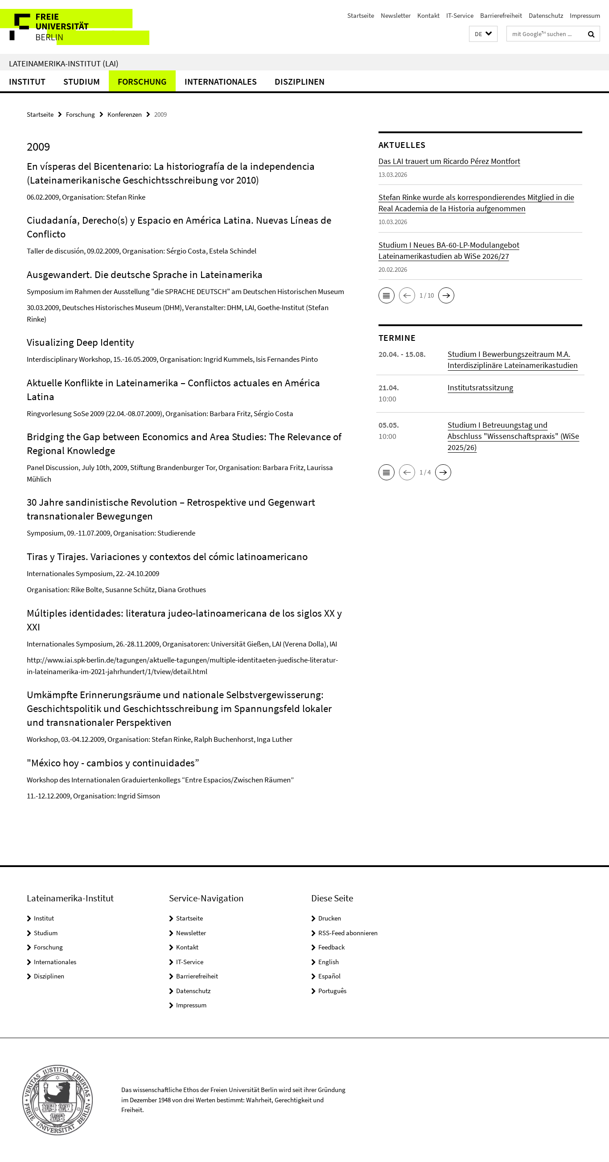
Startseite (360, 15)
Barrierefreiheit (501, 15)
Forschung (142, 81)
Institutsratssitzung (480, 387)
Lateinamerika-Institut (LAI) (64, 63)
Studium (81, 81)
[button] (483, 34)
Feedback (331, 947)
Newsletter (396, 15)
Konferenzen (124, 114)
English (328, 961)
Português (332, 990)
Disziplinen (300, 81)
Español (329, 976)
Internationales (221, 81)
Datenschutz (546, 15)
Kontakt (428, 15)
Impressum (585, 15)
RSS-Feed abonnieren (348, 933)
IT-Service (459, 15)
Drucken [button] (329, 918)
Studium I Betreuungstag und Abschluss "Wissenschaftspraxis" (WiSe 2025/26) (513, 436)
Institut (27, 81)
